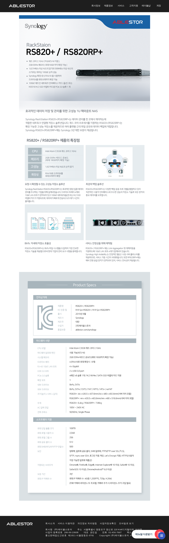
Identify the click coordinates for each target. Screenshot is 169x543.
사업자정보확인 (108, 523)
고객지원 (133, 5)
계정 (159, 5)
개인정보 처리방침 (87, 523)
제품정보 (108, 5)
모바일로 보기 (126, 523)
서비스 (121, 5)
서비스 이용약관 (66, 523)
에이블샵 (146, 5)
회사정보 (95, 5)
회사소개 (50, 523)
